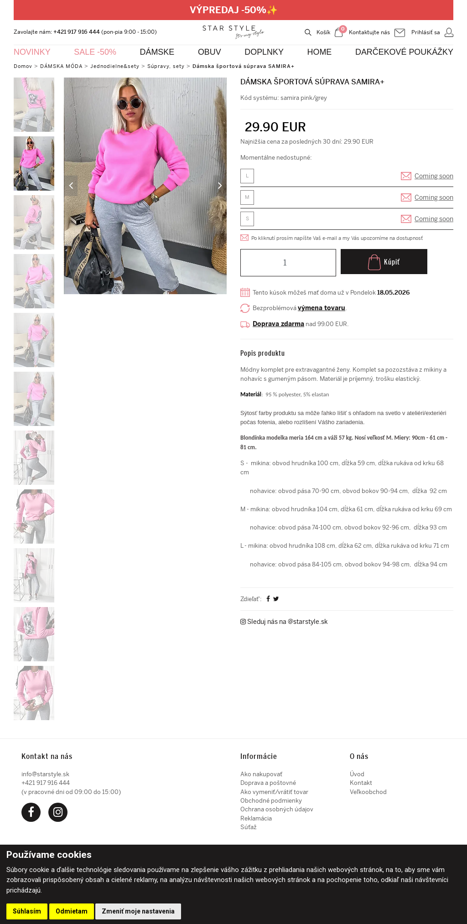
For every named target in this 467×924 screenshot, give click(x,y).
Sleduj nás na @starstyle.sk (284, 688)
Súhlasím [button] (27, 911)
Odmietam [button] (72, 911)
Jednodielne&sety (123, 66)
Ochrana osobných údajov (276, 809)
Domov (24, 66)
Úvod (357, 774)
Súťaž (248, 827)
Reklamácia (256, 818)
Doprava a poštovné (268, 782)
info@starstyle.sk (45, 774)
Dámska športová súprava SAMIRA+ (260, 66)
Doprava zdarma (278, 326)
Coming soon (434, 177)
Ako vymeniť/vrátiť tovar (274, 792)
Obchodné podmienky (271, 800)
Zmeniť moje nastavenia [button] (138, 911)
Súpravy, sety (178, 66)
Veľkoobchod (368, 792)
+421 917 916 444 (76, 31)
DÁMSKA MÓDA (65, 66)
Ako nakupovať (261, 774)
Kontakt (361, 782)
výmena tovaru (324, 310)
